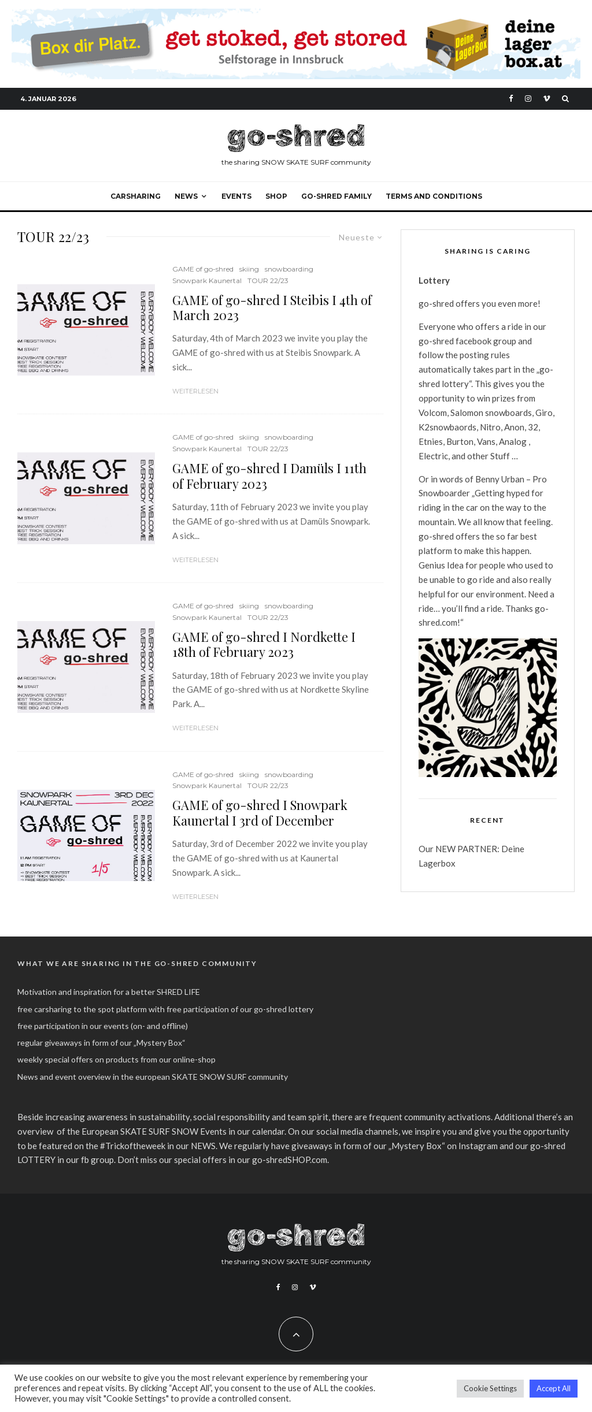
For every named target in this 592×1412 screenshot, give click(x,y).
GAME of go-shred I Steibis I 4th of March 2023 (272, 307)
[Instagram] (528, 98)
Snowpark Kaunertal (207, 280)
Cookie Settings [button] (490, 1388)
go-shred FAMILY (336, 196)
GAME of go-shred (203, 269)
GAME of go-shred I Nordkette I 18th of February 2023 (264, 644)
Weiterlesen (195, 391)
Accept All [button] (553, 1388)
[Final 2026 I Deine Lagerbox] (296, 15)
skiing (249, 269)
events (236, 196)
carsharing (135, 196)
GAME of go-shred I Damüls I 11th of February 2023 (269, 475)
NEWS (186, 196)
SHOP (276, 196)
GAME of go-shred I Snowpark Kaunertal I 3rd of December (259, 812)
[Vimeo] (546, 98)
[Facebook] (511, 98)
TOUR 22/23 (267, 280)
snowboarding (289, 269)
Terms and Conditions (434, 196)
